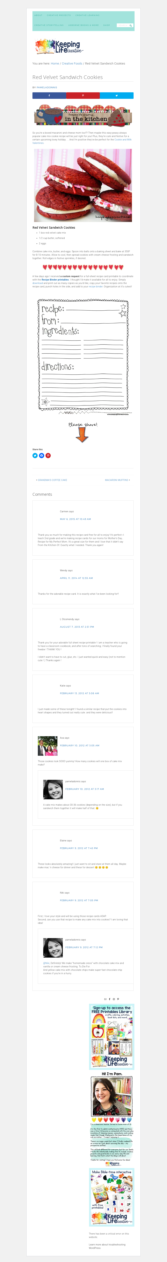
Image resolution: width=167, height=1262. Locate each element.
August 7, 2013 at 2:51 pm (77, 626)
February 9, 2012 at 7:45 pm (79, 848)
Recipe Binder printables (55, 279)
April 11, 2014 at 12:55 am (76, 578)
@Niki (46, 963)
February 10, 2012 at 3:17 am (84, 789)
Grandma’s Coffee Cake (52, 480)
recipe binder (96, 286)
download (37, 283)
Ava (62, 738)
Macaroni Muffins (116, 480)
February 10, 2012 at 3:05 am (79, 745)
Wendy (63, 570)
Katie (63, 685)
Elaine (63, 840)
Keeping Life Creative (83, 46)
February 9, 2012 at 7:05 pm (79, 900)
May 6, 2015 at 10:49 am (75, 519)
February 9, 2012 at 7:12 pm (84, 947)
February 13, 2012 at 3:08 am (79, 693)
